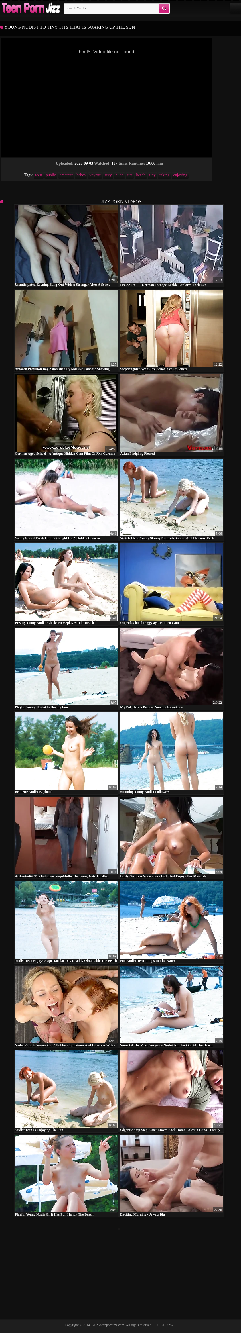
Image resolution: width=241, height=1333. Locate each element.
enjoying (180, 175)
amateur (66, 175)
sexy (108, 175)
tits (129, 175)
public (51, 175)
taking (164, 175)
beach (140, 175)
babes (81, 175)
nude (119, 175)
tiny (152, 175)
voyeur (95, 175)
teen (38, 175)
